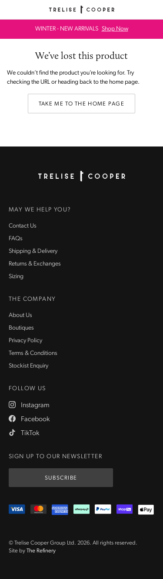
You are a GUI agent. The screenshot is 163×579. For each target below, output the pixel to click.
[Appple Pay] (146, 509)
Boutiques (21, 328)
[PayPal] (103, 509)
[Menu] (9, 9)
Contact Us (23, 226)
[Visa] (17, 509)
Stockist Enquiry (28, 366)
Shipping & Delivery (33, 251)
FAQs (16, 238)
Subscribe (61, 478)
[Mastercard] (38, 509)
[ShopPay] (124, 509)
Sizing (16, 276)
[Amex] (60, 509)
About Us (20, 315)
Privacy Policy (25, 340)
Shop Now (115, 29)
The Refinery (41, 551)
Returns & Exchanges (35, 264)
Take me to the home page (81, 104)
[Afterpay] (81, 509)
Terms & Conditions (33, 353)
